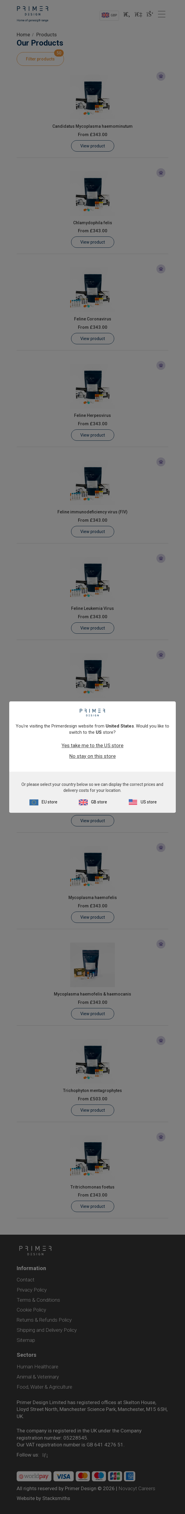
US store (149, 802)
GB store (99, 802)
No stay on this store (92, 756)
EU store (49, 802)
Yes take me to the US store (92, 745)
